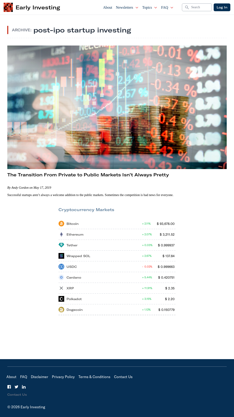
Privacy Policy (63, 376)
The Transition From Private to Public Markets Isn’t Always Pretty (88, 175)
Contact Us (123, 376)
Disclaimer (39, 376)
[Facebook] (9, 387)
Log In (222, 7)
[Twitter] (16, 387)
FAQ (167, 7)
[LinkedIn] (24, 387)
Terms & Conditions (94, 376)
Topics (149, 7)
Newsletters (127, 7)
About (107, 7)
